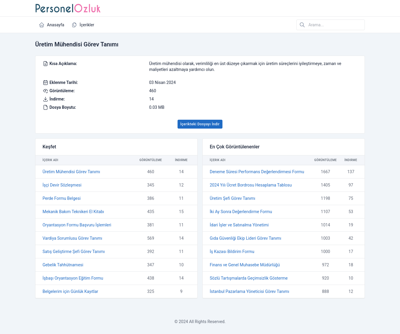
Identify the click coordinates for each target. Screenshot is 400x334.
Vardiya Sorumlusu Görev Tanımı (72, 238)
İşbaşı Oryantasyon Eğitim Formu (73, 278)
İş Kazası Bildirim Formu (232, 251)
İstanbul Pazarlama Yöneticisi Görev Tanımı (249, 291)
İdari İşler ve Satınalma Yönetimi (239, 225)
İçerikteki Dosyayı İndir (199, 124)
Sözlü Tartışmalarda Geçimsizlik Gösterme (249, 278)
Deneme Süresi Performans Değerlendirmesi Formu (257, 171)
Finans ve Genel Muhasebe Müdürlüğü (245, 264)
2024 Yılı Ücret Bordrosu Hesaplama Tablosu (251, 185)
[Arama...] (330, 25)
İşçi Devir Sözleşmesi (62, 185)
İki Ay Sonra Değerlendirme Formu (241, 211)
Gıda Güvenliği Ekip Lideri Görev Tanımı (245, 238)
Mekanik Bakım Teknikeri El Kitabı (73, 211)
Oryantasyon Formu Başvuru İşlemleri (77, 225)
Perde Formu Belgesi (62, 198)
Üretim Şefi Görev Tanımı (232, 198)
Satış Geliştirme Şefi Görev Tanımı (74, 251)
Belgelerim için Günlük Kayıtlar (70, 291)
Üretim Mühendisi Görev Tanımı (71, 171)
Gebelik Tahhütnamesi (63, 264)
